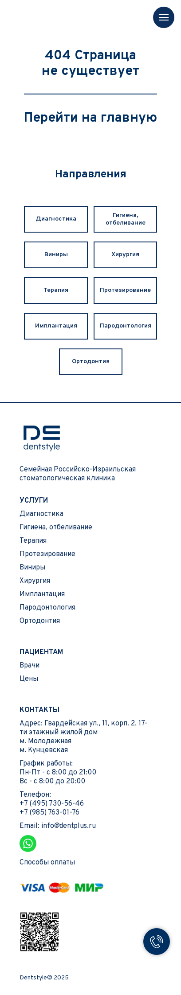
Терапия (55, 290)
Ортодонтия (91, 361)
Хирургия (125, 254)
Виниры (56, 254)
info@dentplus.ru (68, 826)
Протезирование (125, 290)
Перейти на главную (90, 118)
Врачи (29, 665)
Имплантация (56, 326)
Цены (29, 679)
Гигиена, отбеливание (126, 219)
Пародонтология (125, 326)
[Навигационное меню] (164, 17)
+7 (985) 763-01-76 (49, 812)
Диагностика (55, 219)
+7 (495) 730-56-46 (52, 803)
